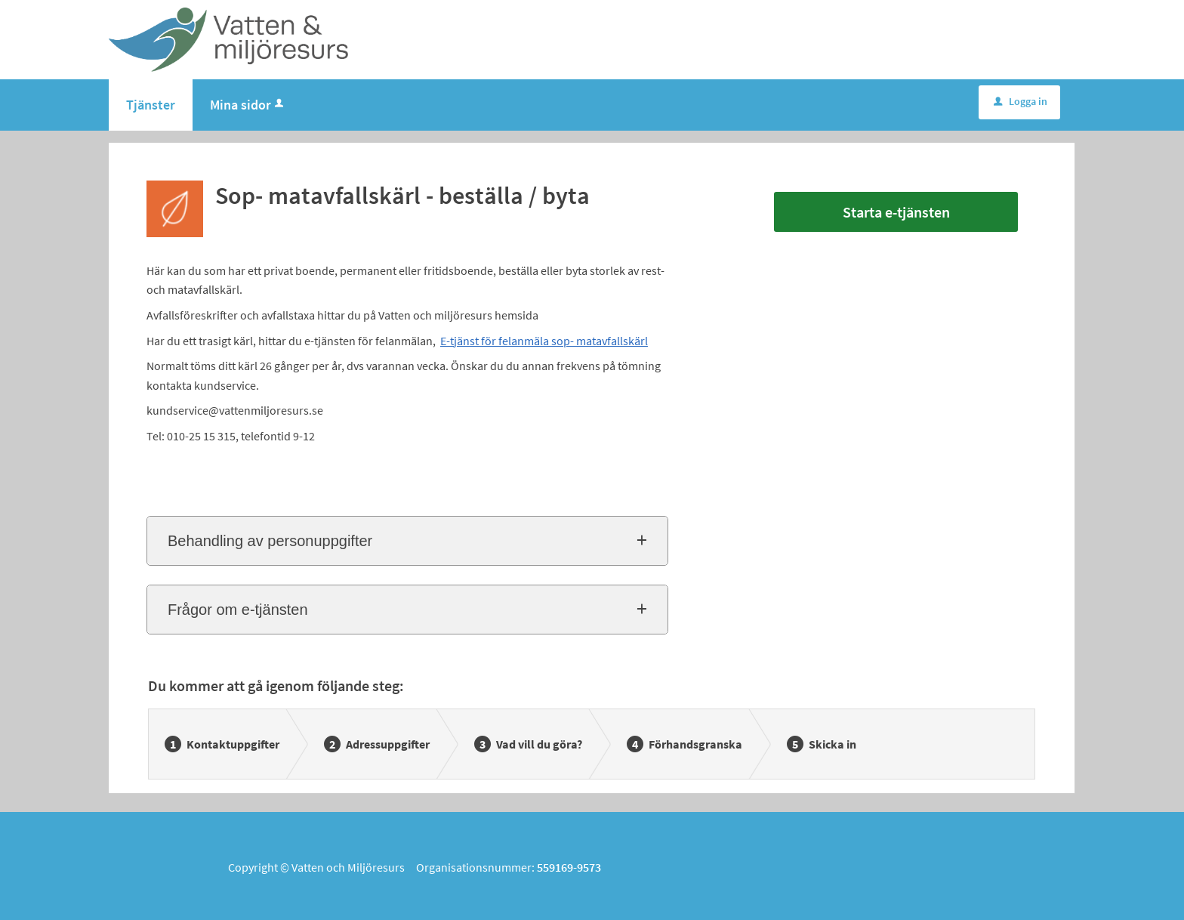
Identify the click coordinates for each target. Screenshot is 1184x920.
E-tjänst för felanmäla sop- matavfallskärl (544, 340)
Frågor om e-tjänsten (238, 609)
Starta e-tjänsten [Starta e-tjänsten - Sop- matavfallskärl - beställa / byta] (896, 211)
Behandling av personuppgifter (270, 541)
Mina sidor (248, 104)
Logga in (1020, 101)
